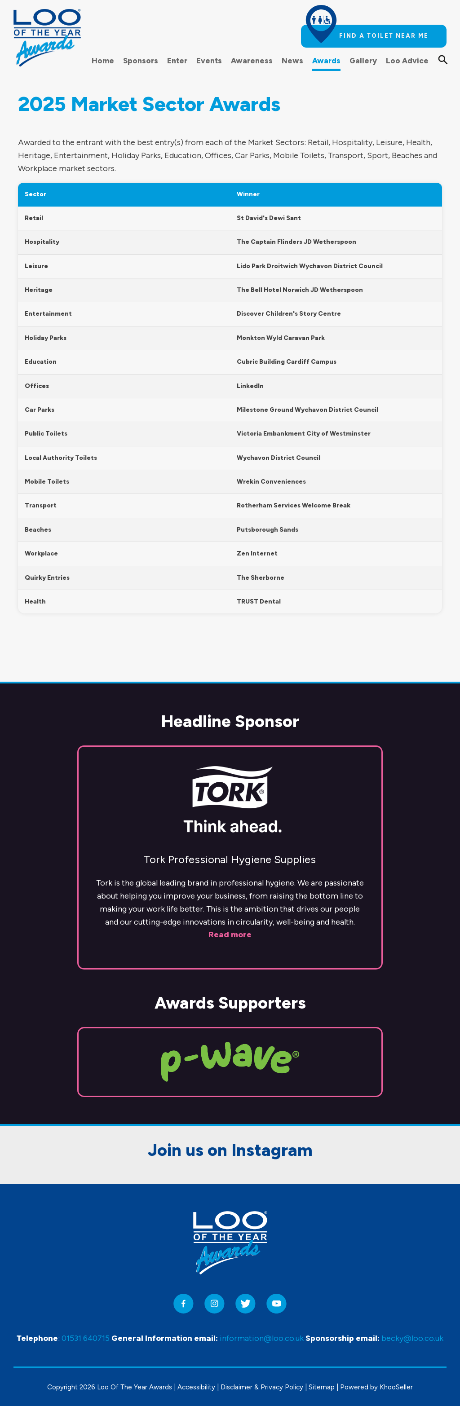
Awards (326, 60)
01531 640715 (86, 1339)
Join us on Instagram (230, 1104)
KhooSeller (396, 1387)
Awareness (252, 60)
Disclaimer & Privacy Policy (262, 1387)
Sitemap (322, 1387)
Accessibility (196, 1387)
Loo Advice (407, 60)
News (292, 60)
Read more (230, 888)
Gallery (363, 60)
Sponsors (140, 60)
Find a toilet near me (384, 35)
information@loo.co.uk (262, 1339)
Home (103, 60)
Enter (177, 60)
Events (209, 60)
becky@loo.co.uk (412, 1339)
